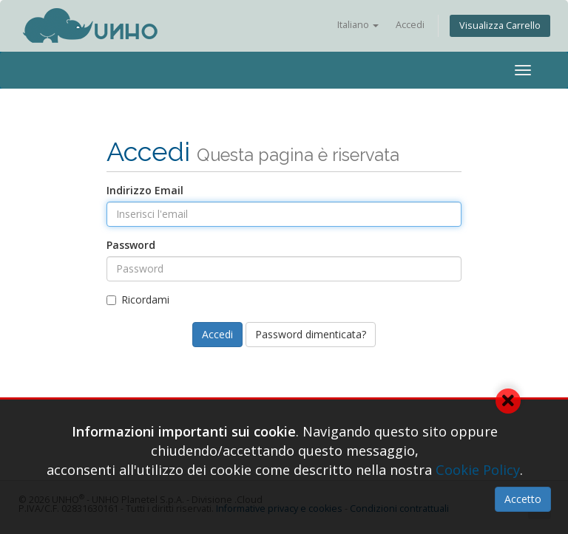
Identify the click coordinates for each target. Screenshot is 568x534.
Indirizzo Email (144, 190)
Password (130, 245)
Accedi (410, 24)
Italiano (358, 24)
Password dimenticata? (310, 334)
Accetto (522, 499)
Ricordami (137, 299)
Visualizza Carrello (500, 25)
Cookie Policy (478, 470)
